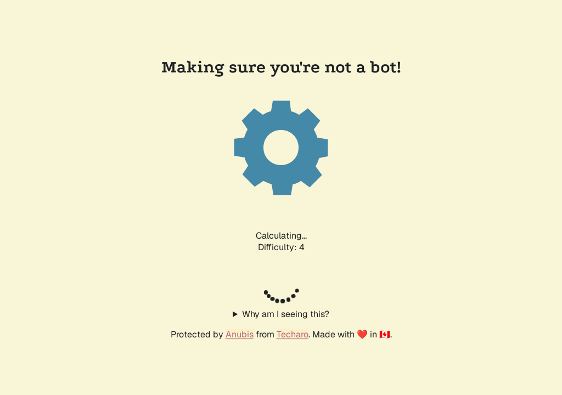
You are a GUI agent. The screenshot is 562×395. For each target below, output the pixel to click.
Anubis (240, 334)
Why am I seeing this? (285, 314)
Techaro (292, 334)
